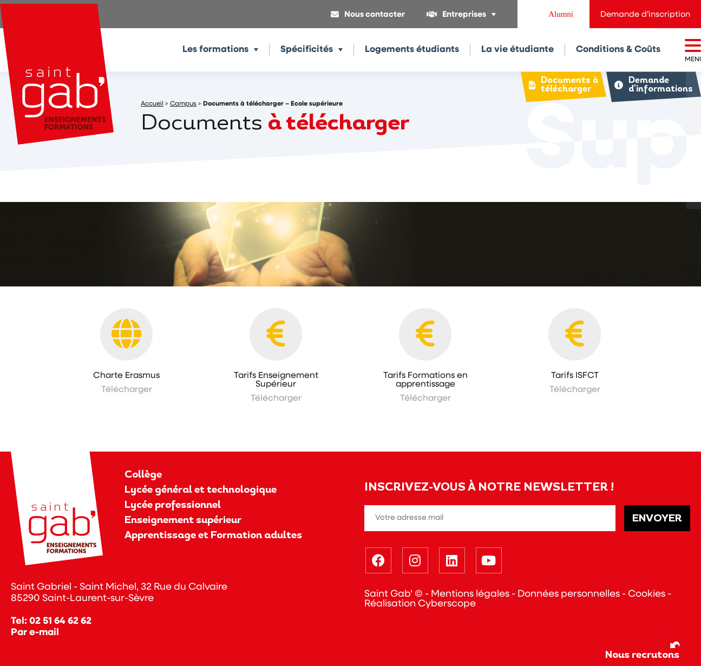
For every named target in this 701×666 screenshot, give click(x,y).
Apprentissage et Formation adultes (213, 536)
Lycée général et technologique (201, 490)
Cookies (646, 594)
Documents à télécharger (562, 85)
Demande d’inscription (645, 15)
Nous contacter (374, 15)
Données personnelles (568, 594)
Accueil (152, 104)
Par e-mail (35, 633)
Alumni (560, 14)
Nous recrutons (643, 649)
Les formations (215, 49)
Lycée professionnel (173, 505)
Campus (183, 104)
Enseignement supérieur (183, 520)
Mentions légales (470, 594)
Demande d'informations (653, 85)
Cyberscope (447, 604)
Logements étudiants (412, 49)
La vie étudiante (517, 49)
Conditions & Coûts (618, 49)
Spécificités (306, 49)
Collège (143, 475)
